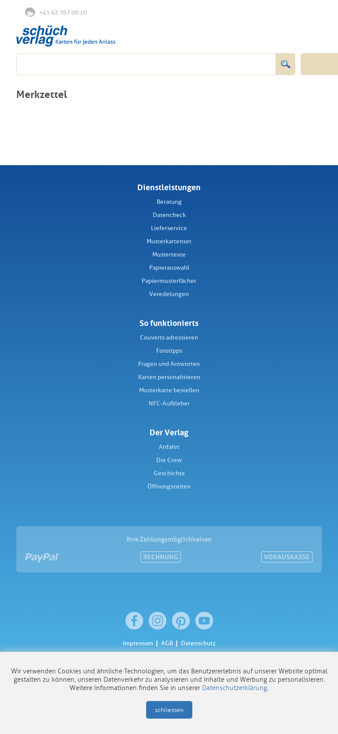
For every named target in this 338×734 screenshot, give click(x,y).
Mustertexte (169, 254)
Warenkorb (312, 12)
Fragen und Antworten (169, 364)
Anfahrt (169, 447)
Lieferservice (169, 228)
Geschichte (169, 473)
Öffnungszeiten (169, 486)
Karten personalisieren (169, 377)
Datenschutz (198, 643)
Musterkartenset (169, 241)
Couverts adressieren (169, 337)
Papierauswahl (169, 267)
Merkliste (275, 13)
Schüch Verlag (65, 36)
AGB (167, 643)
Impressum (138, 643)
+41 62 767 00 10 (56, 12)
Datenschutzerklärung (234, 688)
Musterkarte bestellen (169, 390)
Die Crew (169, 460)
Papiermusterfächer (169, 281)
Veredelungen (169, 294)
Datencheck (169, 215)
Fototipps (169, 350)
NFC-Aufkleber (169, 403)
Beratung (169, 202)
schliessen (169, 710)
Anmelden (293, 13)
